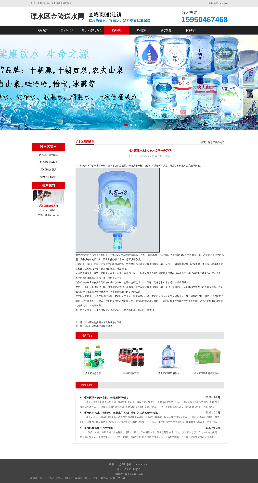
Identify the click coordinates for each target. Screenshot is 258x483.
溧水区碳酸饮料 (48, 177)
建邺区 (104, 478)
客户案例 (141, 30)
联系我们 (191, 30)
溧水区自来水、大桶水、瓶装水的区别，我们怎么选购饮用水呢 (121, 412)
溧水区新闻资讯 (216, 142)
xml (221, 3)
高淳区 (33, 478)
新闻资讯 (117, 30)
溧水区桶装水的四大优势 (98, 428)
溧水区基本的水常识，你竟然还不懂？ (106, 397)
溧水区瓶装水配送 (48, 162)
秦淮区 (113, 478)
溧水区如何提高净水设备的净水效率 (103, 322)
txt (226, 3)
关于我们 (166, 30)
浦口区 (87, 478)
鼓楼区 (95, 478)
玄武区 (121, 478)
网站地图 (213, 3)
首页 (203, 142)
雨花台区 (69, 478)
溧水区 (42, 478)
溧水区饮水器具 (48, 169)
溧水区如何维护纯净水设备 (98, 326)
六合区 (50, 478)
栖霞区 (78, 478)
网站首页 (43, 30)
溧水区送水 (67, 30)
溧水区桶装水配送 (92, 30)
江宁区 (59, 478)
